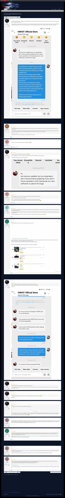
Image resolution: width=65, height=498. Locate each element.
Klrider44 (7, 129)
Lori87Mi (7, 224)
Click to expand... (35, 411)
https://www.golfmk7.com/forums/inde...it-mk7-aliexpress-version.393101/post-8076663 (26, 450)
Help (59, 494)
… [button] (15, 472)
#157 (60, 219)
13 (14, 472)
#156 (60, 205)
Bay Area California (7, 464)
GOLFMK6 (8, 0)
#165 (60, 457)
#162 (60, 418)
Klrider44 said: (13, 384)
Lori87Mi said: (13, 404)
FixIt (7, 23)
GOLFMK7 (5, 0)
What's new (9, 9)
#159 (60, 381)
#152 (60, 124)
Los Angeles (8, 147)
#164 (60, 446)
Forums (6, 9)
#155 (60, 192)
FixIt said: (13, 208)
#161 (60, 401)
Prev (5, 472)
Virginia (9, 25)
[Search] (59, 9)
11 (11, 472)
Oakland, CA (8, 212)
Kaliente (7, 210)
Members (14, 9)
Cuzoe (7, 144)
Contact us (48, 494)
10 (10, 472)
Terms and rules (52, 494)
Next (18, 472)
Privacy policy (56, 494)
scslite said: (13, 431)
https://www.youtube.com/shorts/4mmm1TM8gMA (20, 238)
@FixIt (13, 405)
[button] (12, 9)
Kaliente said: (13, 394)
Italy (9, 226)
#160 (60, 391)
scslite (7, 451)
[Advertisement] (32, 121)
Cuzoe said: (13, 152)
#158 (60, 280)
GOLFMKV (11, 0)
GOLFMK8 (2, 0)
